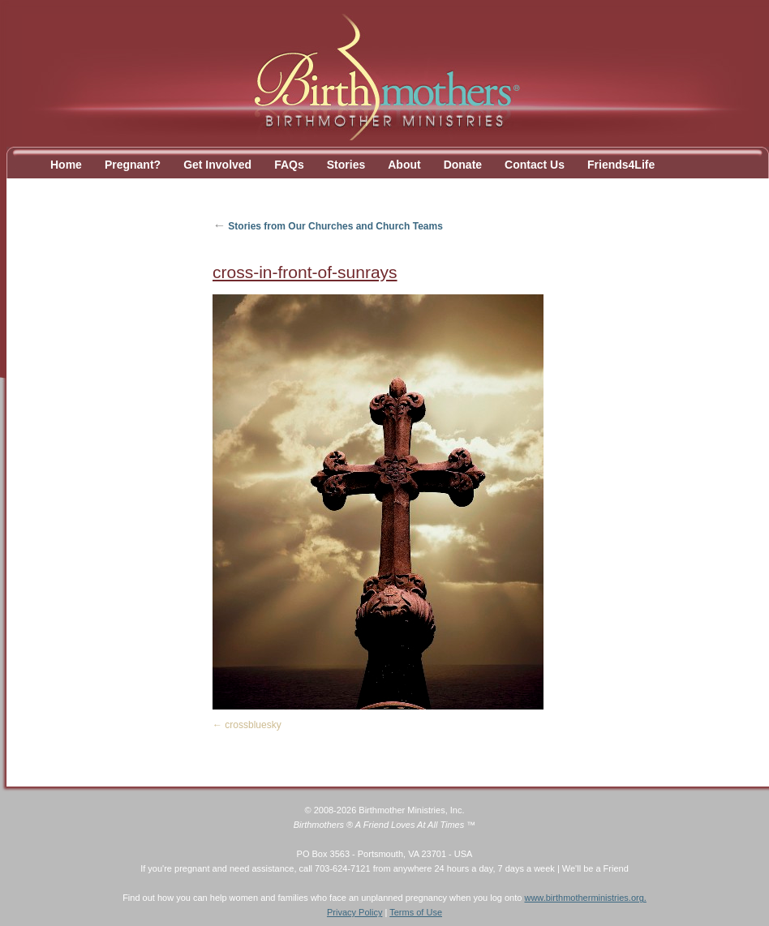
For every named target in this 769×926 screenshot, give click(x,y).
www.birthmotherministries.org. (585, 897)
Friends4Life (621, 164)
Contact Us (535, 164)
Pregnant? (133, 164)
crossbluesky (253, 725)
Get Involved (217, 164)
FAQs (289, 164)
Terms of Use (415, 912)
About (404, 164)
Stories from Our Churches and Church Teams (328, 226)
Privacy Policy (354, 912)
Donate (463, 164)
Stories (346, 164)
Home (66, 164)
